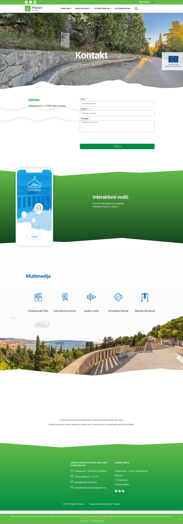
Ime (83, 99)
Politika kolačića (97, 520)
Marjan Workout (145, 324)
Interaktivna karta (65, 324)
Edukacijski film (38, 324)
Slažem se (84, 520)
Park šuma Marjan (122, 498)
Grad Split (119, 489)
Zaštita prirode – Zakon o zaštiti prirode (131, 484)
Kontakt (146, 2)
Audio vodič (91, 324)
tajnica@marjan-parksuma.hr (85, 495)
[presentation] (97, 138)
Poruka (85, 118)
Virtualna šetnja (118, 324)
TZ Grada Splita (121, 493)
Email (84, 109)
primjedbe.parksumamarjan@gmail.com (90, 501)
